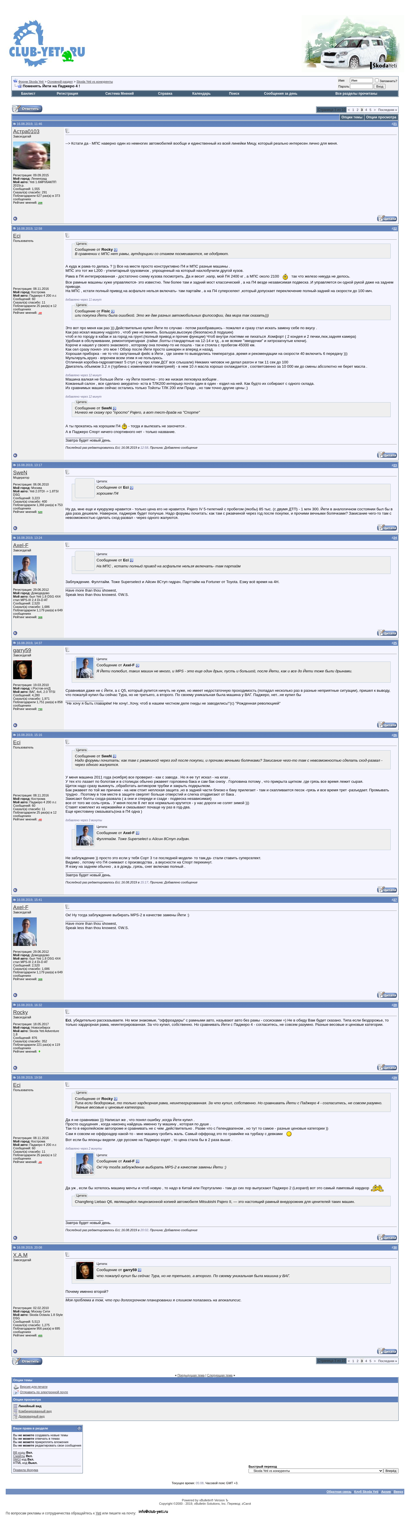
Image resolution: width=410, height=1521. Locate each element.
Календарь (201, 94)
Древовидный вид (32, 1416)
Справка (165, 94)
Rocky (20, 1012)
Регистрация (67, 94)
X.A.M (20, 1255)
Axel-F (20, 545)
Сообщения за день (280, 94)
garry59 (22, 650)
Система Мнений (119, 94)
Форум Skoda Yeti (31, 81)
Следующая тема (219, 1375)
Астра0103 (26, 131)
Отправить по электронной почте (44, 1392)
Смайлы (19, 1456)
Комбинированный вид (35, 1411)
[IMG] (17, 1459)
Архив (386, 1491)
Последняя (387, 110)
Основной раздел (60, 81)
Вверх (398, 1491)
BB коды (19, 1452)
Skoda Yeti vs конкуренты (95, 81)
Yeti (98, 1513)
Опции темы (351, 117)
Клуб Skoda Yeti (366, 1491)
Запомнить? (386, 81)
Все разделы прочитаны (356, 94)
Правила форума (25, 1470)
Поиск (234, 94)
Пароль (343, 86)
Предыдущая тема (190, 1375)
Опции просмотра (381, 117)
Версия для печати (34, 1386)
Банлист (28, 94)
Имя (341, 80)
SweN (20, 473)
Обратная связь (339, 1491)
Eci (16, 236)
